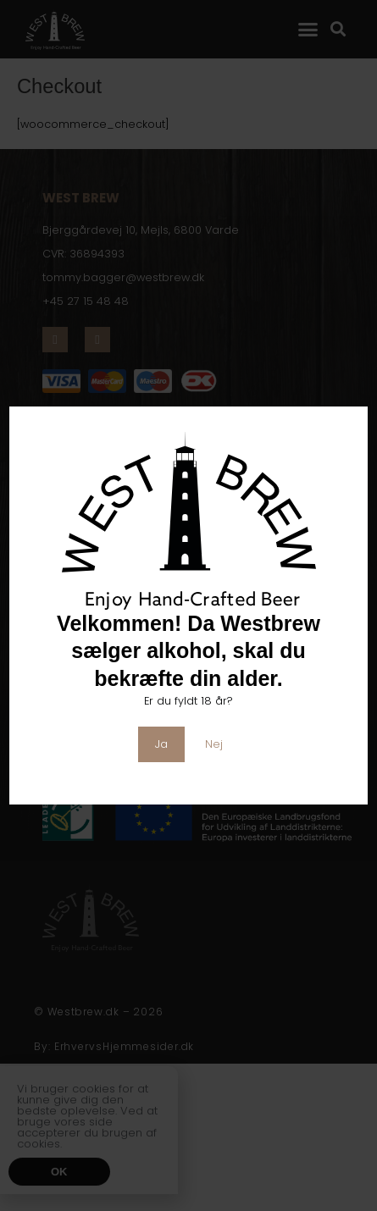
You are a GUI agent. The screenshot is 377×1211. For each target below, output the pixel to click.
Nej (214, 744)
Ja (161, 744)
